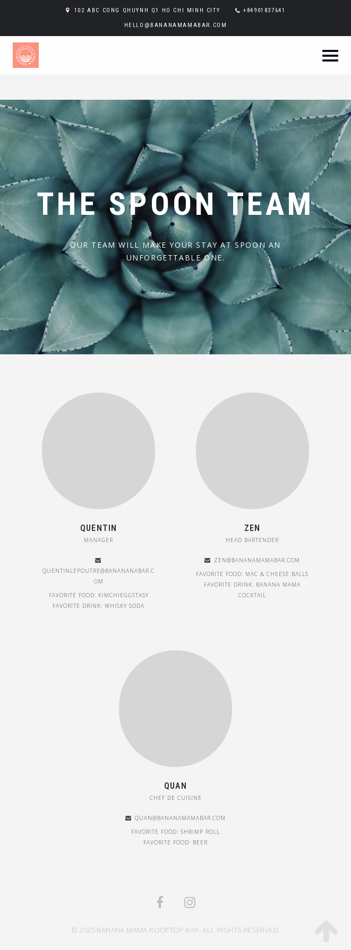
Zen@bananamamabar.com (257, 560)
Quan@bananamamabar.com (180, 818)
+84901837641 (264, 10)
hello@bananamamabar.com (175, 25)
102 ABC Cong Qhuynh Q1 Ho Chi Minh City (147, 10)
